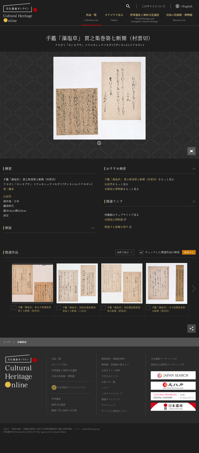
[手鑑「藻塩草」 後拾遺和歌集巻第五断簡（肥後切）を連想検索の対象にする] (103, 308)
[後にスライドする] (192, 288)
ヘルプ (104, 387)
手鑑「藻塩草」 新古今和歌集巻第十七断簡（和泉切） (34, 309)
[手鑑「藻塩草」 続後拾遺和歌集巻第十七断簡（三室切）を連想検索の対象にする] (59, 308)
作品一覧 (91, 18)
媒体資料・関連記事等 (113, 358)
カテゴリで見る (114, 18)
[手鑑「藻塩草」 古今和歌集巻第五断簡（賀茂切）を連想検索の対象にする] (148, 308)
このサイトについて (154, 6)
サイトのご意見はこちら (114, 410)
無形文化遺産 (59, 404)
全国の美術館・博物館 (179, 18)
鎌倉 (11, 189)
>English (184, 6)
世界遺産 (56, 398)
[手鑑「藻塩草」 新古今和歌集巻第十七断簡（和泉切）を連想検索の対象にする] (14, 308)
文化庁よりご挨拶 (110, 370)
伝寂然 (7, 196)
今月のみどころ (109, 376)
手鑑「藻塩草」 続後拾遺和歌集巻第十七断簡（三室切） (79, 309)
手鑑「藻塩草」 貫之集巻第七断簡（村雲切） (131, 179)
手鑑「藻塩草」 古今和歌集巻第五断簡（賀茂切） (168, 309)
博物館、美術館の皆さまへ (115, 364)
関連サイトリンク (110, 399)
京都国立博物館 (113, 189)
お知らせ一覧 (108, 381)
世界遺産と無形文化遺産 (144, 18)
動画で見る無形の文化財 (64, 410)
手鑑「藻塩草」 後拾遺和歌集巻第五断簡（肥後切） (123, 309)
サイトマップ (108, 405)
